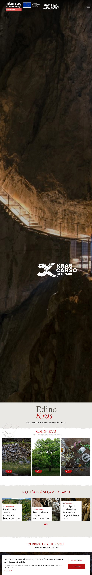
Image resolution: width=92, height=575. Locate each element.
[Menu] (88, 7)
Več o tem (8, 570)
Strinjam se (77, 566)
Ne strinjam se (76, 560)
